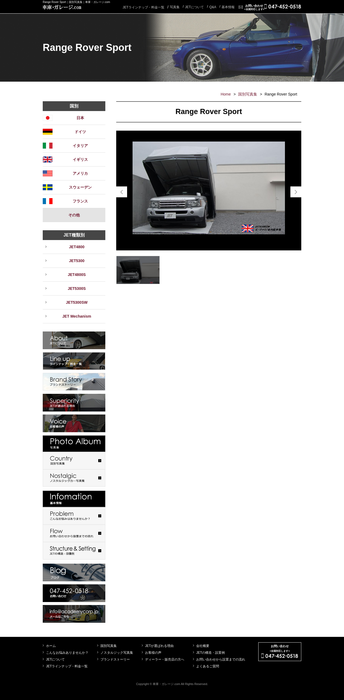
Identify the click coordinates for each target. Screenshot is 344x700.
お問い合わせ (254, 7)
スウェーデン (80, 187)
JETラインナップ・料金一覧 (143, 7)
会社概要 (202, 646)
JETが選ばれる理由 (159, 646)
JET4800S (77, 274)
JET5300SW (76, 302)
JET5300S (77, 288)
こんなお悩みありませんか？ (67, 653)
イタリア (80, 145)
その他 (74, 215)
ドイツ (80, 132)
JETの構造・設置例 (210, 653)
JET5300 (77, 261)
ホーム (51, 646)
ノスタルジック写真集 (116, 653)
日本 (80, 118)
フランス (80, 201)
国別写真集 (247, 94)
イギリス (80, 159)
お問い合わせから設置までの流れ (220, 659)
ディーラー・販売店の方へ (164, 659)
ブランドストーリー (115, 659)
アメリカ (80, 173)
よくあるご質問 (207, 666)
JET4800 (77, 247)
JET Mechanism (76, 316)
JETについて (55, 659)
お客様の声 (153, 653)
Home (226, 94)
